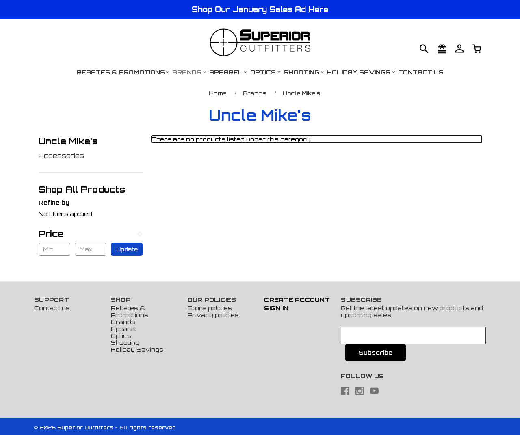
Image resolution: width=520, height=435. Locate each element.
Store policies (210, 308)
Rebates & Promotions (123, 72)
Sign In (276, 308)
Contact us (52, 308)
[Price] (91, 233)
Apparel (228, 72)
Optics (265, 72)
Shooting (304, 72)
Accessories (61, 156)
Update (127, 249)
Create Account (297, 299)
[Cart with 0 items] (459, 48)
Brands (189, 72)
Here (318, 9)
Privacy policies (213, 315)
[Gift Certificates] (442, 49)
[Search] (424, 49)
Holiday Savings (361, 72)
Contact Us (421, 72)
